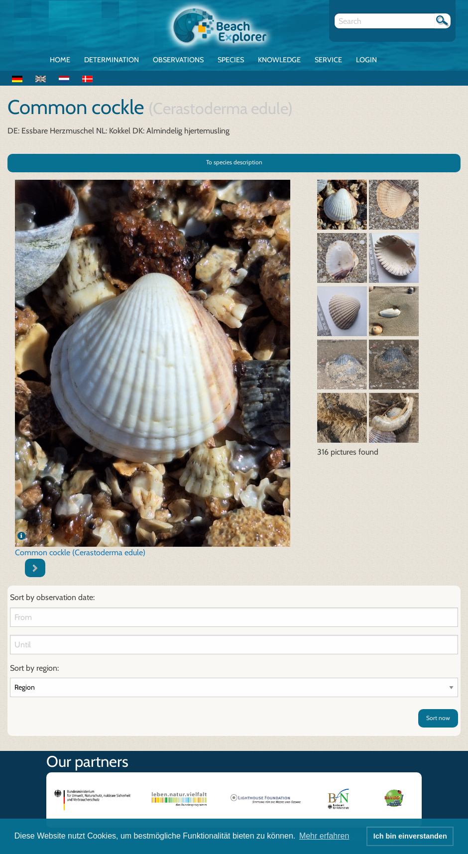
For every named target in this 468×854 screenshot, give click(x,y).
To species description (234, 162)
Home (60, 59)
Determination (111, 59)
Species (231, 59)
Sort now (438, 718)
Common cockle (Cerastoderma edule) (80, 552)
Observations (178, 59)
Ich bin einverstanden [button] (410, 836)
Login (366, 59)
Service (328, 59)
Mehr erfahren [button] (324, 836)
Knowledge (279, 59)
